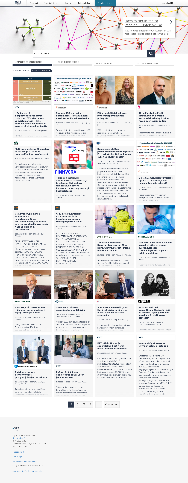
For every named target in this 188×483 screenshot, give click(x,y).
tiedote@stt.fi (19, 438)
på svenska (37, 471)
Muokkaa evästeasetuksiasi (25, 461)
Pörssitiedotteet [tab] (67, 62)
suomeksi (17, 471)
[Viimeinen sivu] (112, 405)
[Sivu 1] (71, 405)
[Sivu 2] (78, 405)
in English (26, 471)
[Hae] (90, 53)
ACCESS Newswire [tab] (147, 63)
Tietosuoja (17, 456)
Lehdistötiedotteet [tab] (28, 62)
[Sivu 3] (84, 405)
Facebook (17, 452)
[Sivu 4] (90, 405)
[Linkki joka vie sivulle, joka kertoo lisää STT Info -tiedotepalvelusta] (149, 27)
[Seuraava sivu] (98, 405)
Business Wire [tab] (104, 63)
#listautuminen (41, 71)
